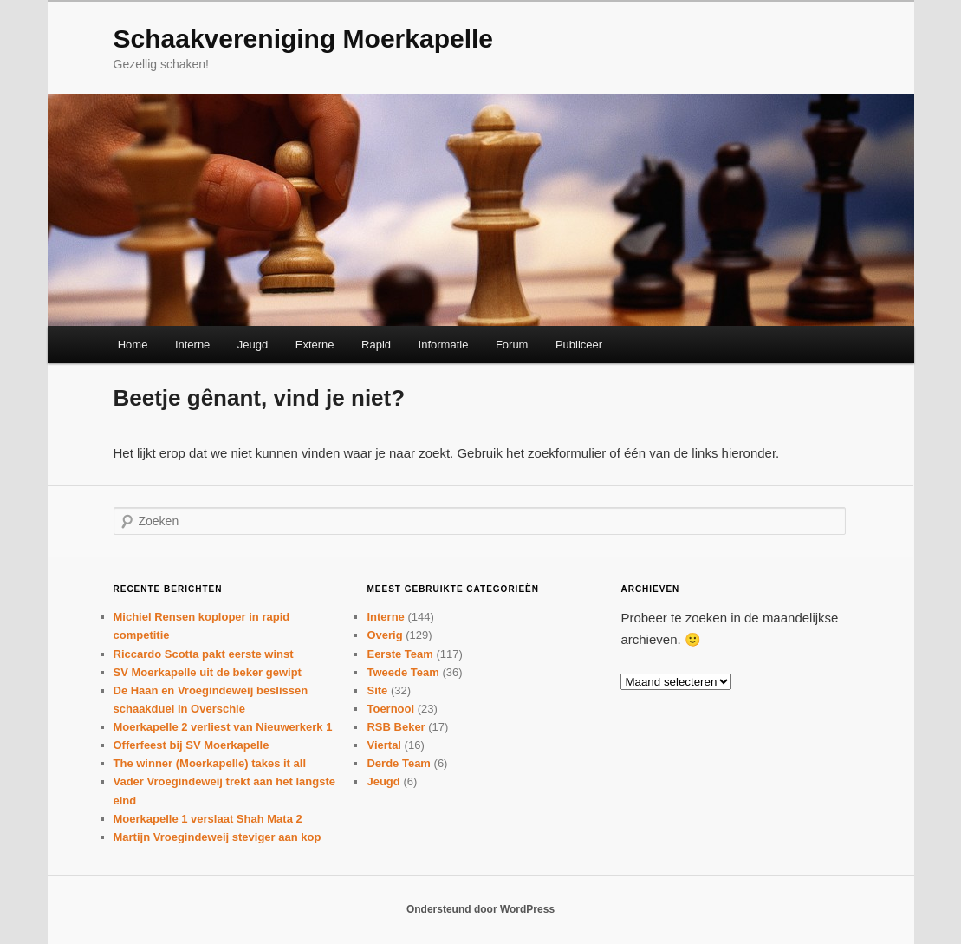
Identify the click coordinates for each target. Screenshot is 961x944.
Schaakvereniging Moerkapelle (304, 38)
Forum (512, 344)
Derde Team (398, 763)
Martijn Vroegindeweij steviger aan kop (217, 836)
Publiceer (578, 344)
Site (377, 690)
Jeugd (252, 344)
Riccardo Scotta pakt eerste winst (204, 654)
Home (133, 344)
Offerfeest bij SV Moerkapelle (191, 745)
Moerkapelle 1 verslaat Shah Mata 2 (208, 818)
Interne (192, 344)
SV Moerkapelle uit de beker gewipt (208, 672)
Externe (314, 344)
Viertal (384, 745)
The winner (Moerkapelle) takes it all (210, 763)
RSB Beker (396, 726)
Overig (384, 634)
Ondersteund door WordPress (480, 909)
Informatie (444, 344)
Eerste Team (399, 654)
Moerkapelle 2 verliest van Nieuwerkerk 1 (223, 726)
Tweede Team (402, 672)
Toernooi (390, 708)
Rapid (376, 344)
